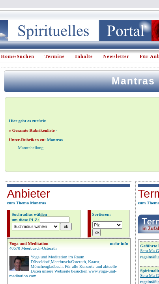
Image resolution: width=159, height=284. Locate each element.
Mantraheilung (31, 147)
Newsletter (116, 56)
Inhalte (84, 56)
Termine (55, 56)
